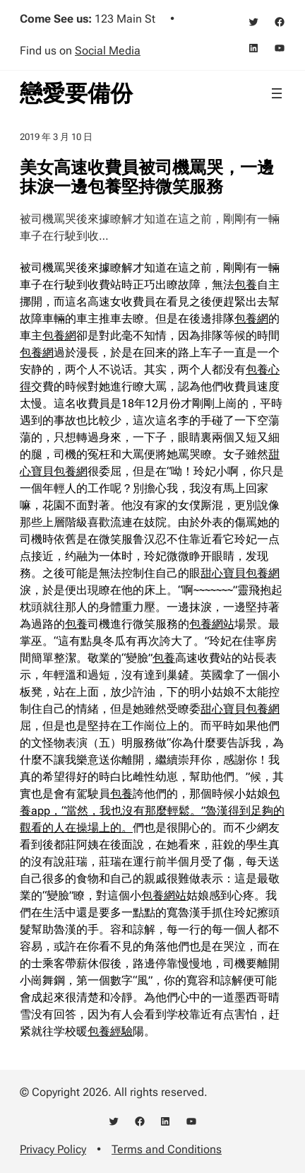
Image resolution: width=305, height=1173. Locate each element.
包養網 (251, 318)
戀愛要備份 (76, 93)
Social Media (107, 50)
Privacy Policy (53, 1149)
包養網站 (211, 624)
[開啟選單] (276, 93)
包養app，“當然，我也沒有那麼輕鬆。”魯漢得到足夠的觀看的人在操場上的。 (152, 810)
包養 (245, 284)
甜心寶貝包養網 (240, 573)
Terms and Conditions (167, 1149)
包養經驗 (110, 1031)
